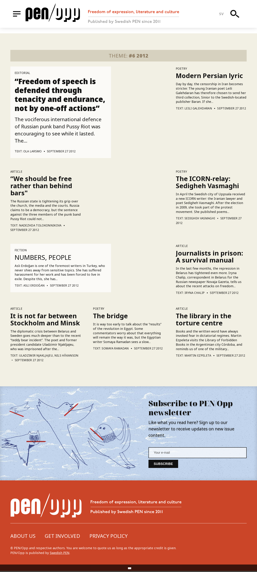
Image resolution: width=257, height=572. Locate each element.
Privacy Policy (108, 537)
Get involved (62, 537)
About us (23, 537)
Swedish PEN (59, 554)
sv (223, 16)
